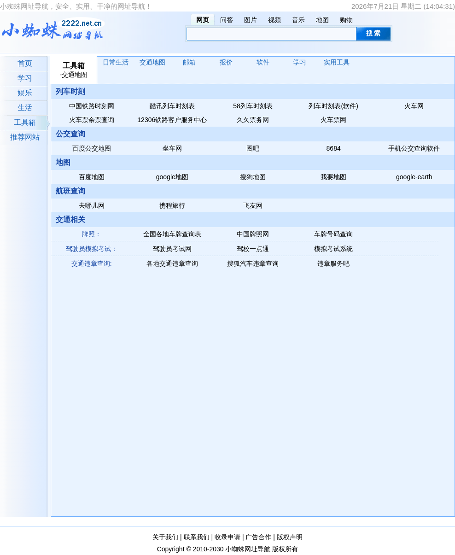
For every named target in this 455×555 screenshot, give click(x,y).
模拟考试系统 (333, 248)
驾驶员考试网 (172, 248)
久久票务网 (253, 119)
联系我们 (197, 537)
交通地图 (152, 62)
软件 (263, 62)
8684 (334, 148)
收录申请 (227, 537)
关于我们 (165, 537)
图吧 (252, 148)
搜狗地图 (253, 177)
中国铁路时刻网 (91, 106)
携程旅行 (172, 205)
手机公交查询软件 (414, 148)
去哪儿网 (92, 205)
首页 (25, 63)
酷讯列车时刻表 (172, 106)
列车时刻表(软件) (333, 106)
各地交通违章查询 (172, 263)
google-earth (414, 177)
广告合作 (258, 537)
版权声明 (290, 537)
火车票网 (333, 119)
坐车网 (172, 148)
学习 (25, 78)
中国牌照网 (253, 234)
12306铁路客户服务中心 (172, 119)
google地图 (172, 177)
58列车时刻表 (253, 106)
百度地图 (92, 177)
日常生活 (115, 62)
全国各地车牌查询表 (172, 234)
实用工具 (337, 62)
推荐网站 (25, 137)
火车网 (414, 106)
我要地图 (333, 177)
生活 (25, 107)
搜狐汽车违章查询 (253, 263)
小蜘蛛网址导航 (247, 549)
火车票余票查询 (91, 119)
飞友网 (252, 205)
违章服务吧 (333, 263)
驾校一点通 (253, 248)
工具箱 (25, 122)
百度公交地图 (91, 148)
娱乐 (25, 93)
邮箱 (189, 62)
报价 (226, 62)
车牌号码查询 (333, 234)
